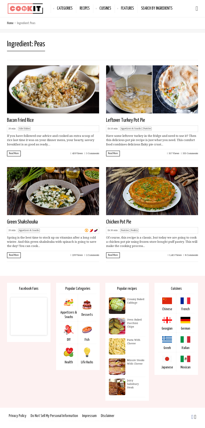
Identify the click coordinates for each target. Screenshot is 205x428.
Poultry (134, 230)
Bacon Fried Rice (20, 120)
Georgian (167, 328)
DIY (69, 339)
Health (69, 362)
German (185, 328)
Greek (167, 348)
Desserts (87, 314)
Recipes (85, 8)
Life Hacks (87, 362)
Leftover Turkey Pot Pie (125, 120)
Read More (14, 153)
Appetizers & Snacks (131, 128)
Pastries (147, 128)
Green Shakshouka (22, 222)
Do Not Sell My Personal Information (54, 416)
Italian (185, 348)
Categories (65, 8)
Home (10, 23)
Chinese (167, 309)
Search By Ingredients (156, 8)
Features (127, 8)
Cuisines (105, 8)
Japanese (167, 367)
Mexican (185, 367)
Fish (87, 339)
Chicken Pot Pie (118, 222)
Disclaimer (107, 416)
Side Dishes (24, 128)
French (185, 309)
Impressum (89, 416)
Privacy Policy (17, 416)
